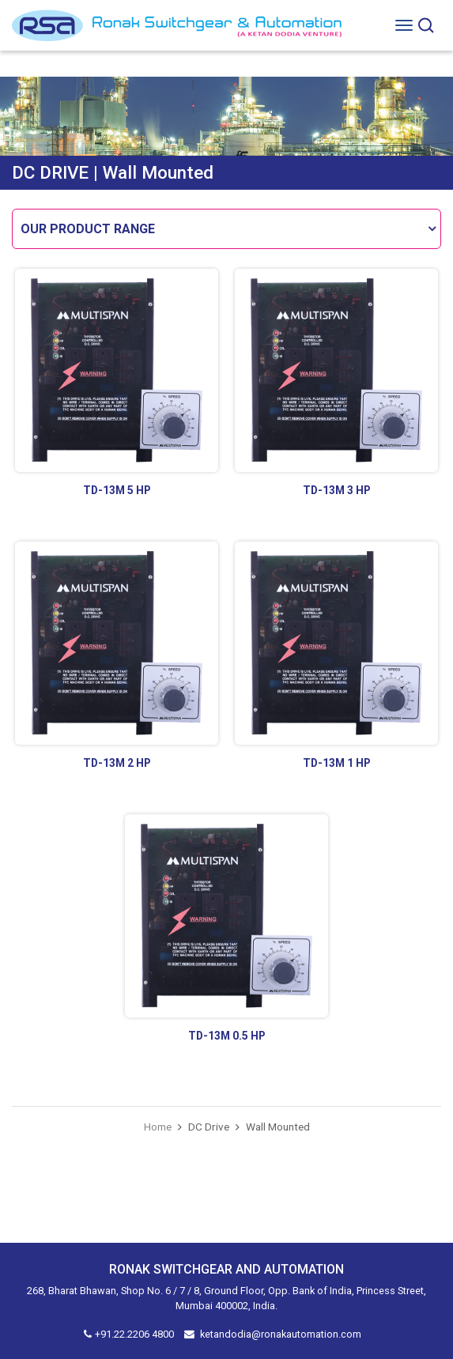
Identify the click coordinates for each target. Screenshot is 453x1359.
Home (158, 1126)
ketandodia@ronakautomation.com (280, 1334)
